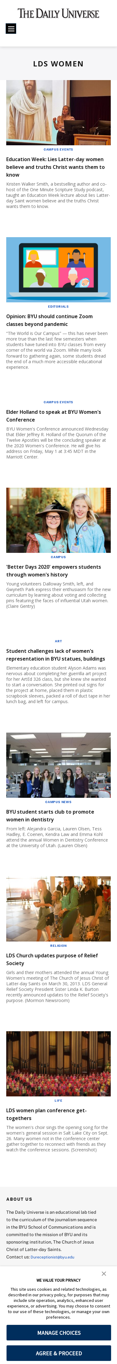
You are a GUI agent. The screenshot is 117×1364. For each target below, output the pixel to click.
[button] (104, 1273)
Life (58, 1116)
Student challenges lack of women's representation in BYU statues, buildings (55, 666)
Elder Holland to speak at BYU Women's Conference (52, 415)
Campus (58, 557)
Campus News (58, 817)
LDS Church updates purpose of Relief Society (55, 974)
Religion (58, 961)
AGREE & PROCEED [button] (59, 1353)
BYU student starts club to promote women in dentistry (51, 831)
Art (58, 649)
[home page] (58, 15)
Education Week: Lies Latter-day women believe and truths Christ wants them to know (57, 166)
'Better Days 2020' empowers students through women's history (51, 574)
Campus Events (58, 149)
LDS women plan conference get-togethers (57, 1129)
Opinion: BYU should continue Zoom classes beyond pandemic (55, 320)
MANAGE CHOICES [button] (58, 1332)
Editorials (58, 306)
